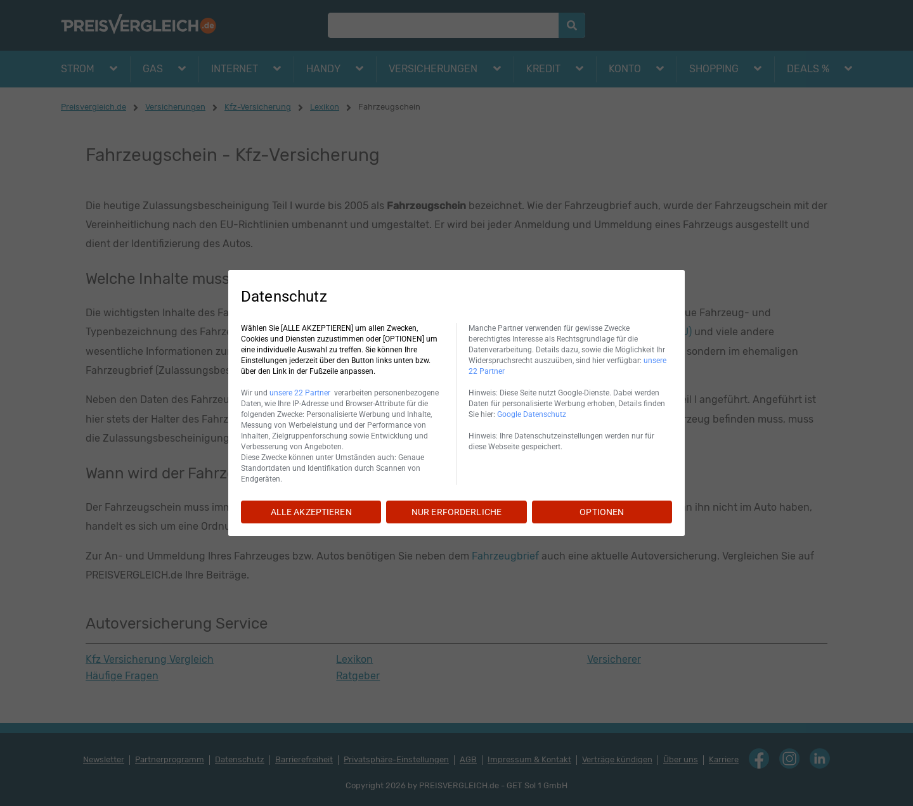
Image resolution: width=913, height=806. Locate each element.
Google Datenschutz (531, 414)
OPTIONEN (602, 512)
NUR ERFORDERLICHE (456, 512)
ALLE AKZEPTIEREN (311, 512)
